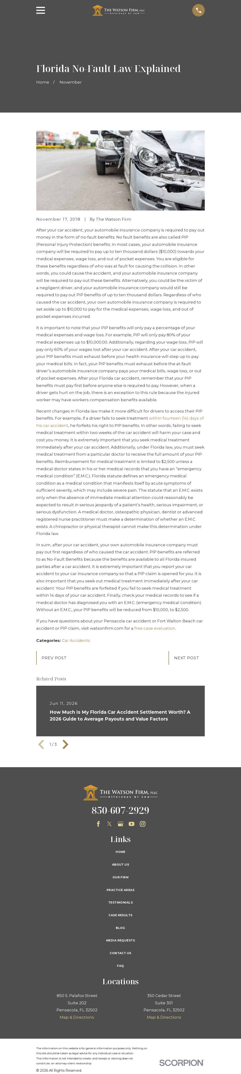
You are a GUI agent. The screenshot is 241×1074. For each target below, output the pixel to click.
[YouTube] (131, 824)
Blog (120, 928)
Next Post (186, 658)
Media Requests (120, 940)
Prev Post (54, 658)
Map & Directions (77, 1017)
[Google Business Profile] (120, 824)
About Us (120, 864)
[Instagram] (142, 824)
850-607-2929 (120, 810)
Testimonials (120, 902)
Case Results (120, 915)
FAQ (120, 966)
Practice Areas (120, 890)
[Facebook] (98, 824)
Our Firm (120, 877)
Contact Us (120, 953)
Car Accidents (76, 640)
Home (120, 852)
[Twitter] (109, 824)
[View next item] (65, 744)
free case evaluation (154, 628)
